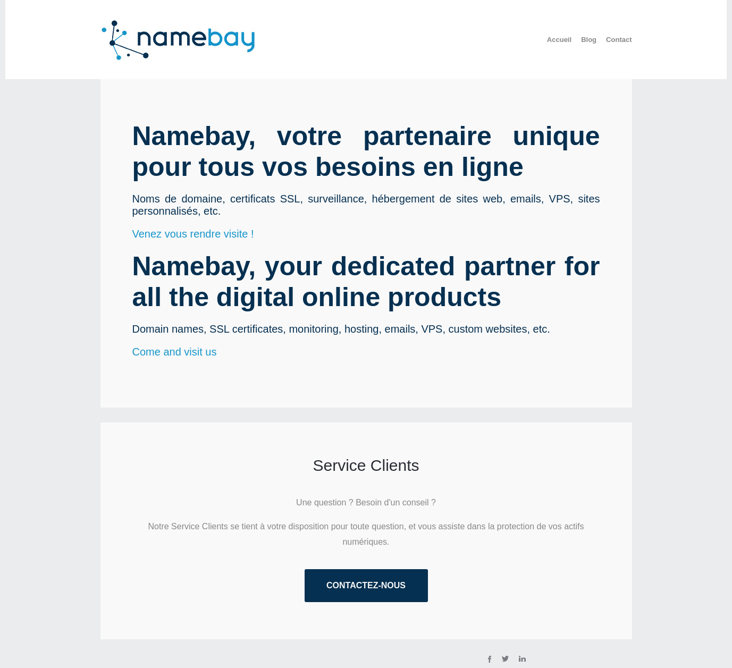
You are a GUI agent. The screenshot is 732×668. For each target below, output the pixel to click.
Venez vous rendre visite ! (193, 234)
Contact (619, 40)
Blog (588, 40)
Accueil (559, 40)
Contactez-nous (366, 585)
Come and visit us (174, 352)
